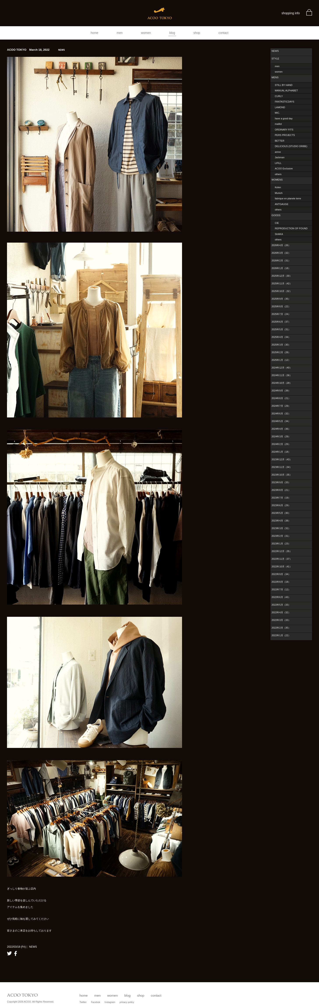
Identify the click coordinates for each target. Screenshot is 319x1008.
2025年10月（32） (282, 291)
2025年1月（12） (281, 360)
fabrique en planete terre (288, 198)
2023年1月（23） (281, 543)
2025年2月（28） (281, 352)
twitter (9, 953)
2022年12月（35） (282, 551)
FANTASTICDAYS (284, 101)
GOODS (276, 215)
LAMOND (280, 107)
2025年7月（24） (281, 314)
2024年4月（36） (281, 429)
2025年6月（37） (281, 321)
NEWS (275, 51)
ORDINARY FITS (284, 129)
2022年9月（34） (281, 574)
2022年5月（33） (281, 604)
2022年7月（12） (281, 589)
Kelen (278, 187)
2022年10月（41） (282, 566)
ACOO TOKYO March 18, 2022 (36, 49)
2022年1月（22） (281, 635)
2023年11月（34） (282, 467)
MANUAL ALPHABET (286, 90)
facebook (15, 953)
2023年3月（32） (281, 528)
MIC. (277, 112)
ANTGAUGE (281, 204)
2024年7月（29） (281, 406)
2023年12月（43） (282, 459)
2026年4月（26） (281, 245)
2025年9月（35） (281, 298)
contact (223, 33)
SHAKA (279, 234)
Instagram (110, 1002)
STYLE (275, 58)
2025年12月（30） (282, 276)
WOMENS (277, 179)
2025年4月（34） (281, 337)
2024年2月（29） (281, 444)
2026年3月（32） (281, 253)
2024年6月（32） (281, 413)
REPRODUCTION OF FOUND (291, 228)
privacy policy (127, 1002)
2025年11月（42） (282, 283)
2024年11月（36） (282, 375)
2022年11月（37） (282, 559)
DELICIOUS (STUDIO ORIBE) (291, 146)
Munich (278, 193)
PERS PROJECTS (285, 135)
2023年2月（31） (281, 536)
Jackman (279, 157)
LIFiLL (278, 163)
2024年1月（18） (281, 451)
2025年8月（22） (281, 306)
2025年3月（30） (281, 344)
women (146, 33)
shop (196, 33)
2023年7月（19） (281, 497)
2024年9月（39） (281, 390)
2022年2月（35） (281, 627)
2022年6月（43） (281, 597)
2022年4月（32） (281, 612)
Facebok (95, 1002)
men (120, 33)
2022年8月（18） (281, 581)
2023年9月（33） (281, 482)
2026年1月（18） (281, 268)
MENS (275, 77)
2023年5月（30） (281, 513)
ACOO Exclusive (284, 168)
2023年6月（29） (281, 505)
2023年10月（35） (282, 474)
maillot (278, 124)
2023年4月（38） (281, 520)
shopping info (291, 13)
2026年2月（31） (281, 260)
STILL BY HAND (284, 85)
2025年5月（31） (281, 329)
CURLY (279, 96)
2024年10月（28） (282, 383)
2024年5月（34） (281, 421)
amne (278, 152)
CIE (277, 223)
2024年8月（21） (281, 398)
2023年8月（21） (281, 490)
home (94, 33)
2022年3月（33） (281, 620)
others (278, 174)
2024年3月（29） (281, 436)
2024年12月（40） (282, 367)
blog (172, 33)
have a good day (284, 118)
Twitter (82, 1002)
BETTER (279, 140)
